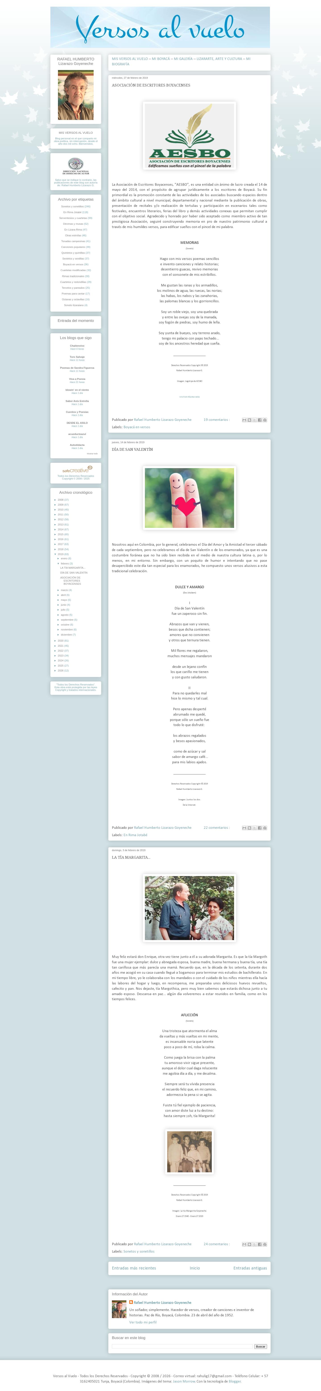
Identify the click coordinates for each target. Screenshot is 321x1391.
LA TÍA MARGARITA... (131, 857)
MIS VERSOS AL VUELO (130, 59)
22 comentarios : (217, 828)
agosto (65, 614)
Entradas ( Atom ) (200, 1282)
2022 (61, 650)
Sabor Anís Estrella (77, 401)
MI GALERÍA (183, 59)
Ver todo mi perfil (142, 1322)
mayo (64, 600)
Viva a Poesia (77, 379)
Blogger (235, 1381)
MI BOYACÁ (161, 59)
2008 (61, 499)
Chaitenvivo (77, 345)
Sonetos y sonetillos (138, 1251)
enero (64, 558)
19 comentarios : (217, 420)
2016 (61, 539)
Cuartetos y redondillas (73, 282)
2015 (61, 534)
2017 (61, 544)
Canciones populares (73, 247)
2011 (61, 514)
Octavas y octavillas (73, 299)
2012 (61, 519)
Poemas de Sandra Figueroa (77, 367)
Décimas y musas (73, 223)
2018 (61, 549)
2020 (61, 640)
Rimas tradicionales (73, 276)
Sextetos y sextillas (73, 258)
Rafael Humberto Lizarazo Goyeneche (162, 1303)
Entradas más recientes (134, 1268)
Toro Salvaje (77, 357)
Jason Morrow (184, 1381)
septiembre (67, 619)
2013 (61, 524)
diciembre (67, 634)
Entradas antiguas (250, 1268)
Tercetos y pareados (73, 287)
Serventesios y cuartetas (73, 218)
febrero (65, 563)
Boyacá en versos (136, 427)
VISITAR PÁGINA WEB (189, 397)
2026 (61, 670)
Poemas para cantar (73, 293)
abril (63, 595)
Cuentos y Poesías (77, 412)
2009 (61, 504)
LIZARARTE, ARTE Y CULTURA (219, 59)
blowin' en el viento (77, 390)
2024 (61, 660)
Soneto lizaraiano (74, 305)
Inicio (195, 1268)
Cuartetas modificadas (73, 270)
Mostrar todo (92, 454)
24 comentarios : (217, 1244)
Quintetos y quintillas (73, 252)
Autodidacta (77, 445)
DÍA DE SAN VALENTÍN (132, 449)
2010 (61, 509)
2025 (61, 665)
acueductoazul (77, 434)
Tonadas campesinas (73, 241)
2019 (61, 554)
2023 (61, 655)
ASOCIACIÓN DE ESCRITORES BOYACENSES (151, 85)
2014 (61, 529)
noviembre (67, 629)
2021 (61, 645)
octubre (65, 624)
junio (64, 604)
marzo (65, 590)
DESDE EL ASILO (77, 423)
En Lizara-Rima (73, 229)
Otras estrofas (73, 235)
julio (63, 609)
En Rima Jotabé (135, 835)
